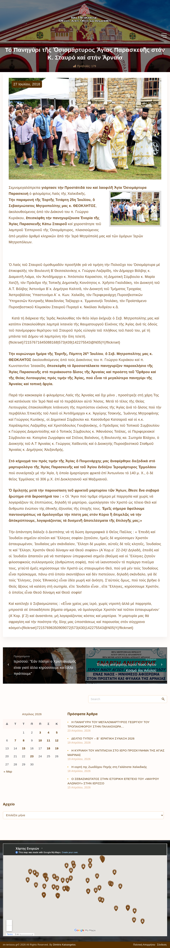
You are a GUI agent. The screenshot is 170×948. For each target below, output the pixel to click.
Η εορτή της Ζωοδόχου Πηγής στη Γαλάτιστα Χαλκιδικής (109, 766)
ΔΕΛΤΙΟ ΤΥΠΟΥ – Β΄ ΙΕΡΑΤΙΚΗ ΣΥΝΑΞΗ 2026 (103, 738)
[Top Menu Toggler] (164, 35)
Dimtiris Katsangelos (64, 944)
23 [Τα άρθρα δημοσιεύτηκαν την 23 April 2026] (31, 756)
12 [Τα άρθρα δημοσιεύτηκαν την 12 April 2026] (56, 740)
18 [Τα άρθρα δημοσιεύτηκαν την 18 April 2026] (48, 748)
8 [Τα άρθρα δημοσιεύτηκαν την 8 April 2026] (24, 740)
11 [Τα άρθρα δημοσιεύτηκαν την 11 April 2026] (48, 740)
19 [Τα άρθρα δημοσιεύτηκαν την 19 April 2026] (56, 748)
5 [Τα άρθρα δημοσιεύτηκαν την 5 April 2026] (57, 732)
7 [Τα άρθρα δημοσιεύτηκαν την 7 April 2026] (15, 740)
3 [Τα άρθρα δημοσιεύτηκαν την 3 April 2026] (40, 732)
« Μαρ (8, 771)
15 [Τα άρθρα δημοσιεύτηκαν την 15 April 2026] (23, 748)
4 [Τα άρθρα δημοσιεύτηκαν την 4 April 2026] (48, 732)
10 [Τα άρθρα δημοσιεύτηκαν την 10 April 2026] (40, 740)
